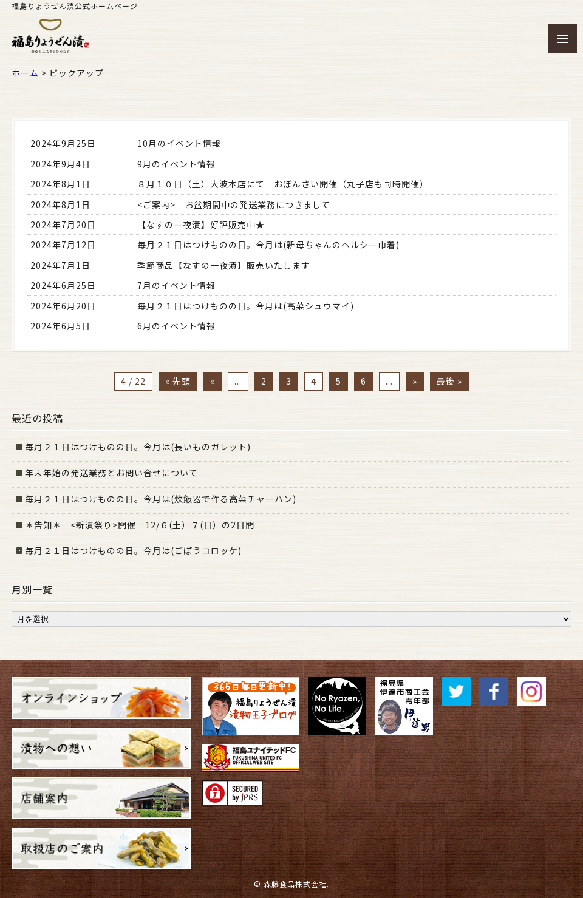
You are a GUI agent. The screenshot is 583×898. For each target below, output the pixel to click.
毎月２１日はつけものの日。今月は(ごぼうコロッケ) (133, 550)
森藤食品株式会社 (295, 884)
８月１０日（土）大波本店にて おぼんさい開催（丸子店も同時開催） (283, 184)
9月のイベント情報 (176, 164)
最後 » (449, 381)
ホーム (25, 73)
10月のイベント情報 (179, 143)
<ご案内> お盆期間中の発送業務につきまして (239, 204)
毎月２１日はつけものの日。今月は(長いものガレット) (138, 447)
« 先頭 (178, 381)
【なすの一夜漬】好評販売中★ (201, 224)
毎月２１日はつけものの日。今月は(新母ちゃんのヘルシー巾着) (268, 244)
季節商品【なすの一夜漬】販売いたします (223, 265)
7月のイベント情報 (176, 285)
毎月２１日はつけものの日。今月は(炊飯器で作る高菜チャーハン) (160, 499)
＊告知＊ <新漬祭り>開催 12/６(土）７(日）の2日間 (139, 525)
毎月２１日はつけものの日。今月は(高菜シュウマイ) (245, 306)
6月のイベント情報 (176, 326)
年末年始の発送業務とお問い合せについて (111, 473)
